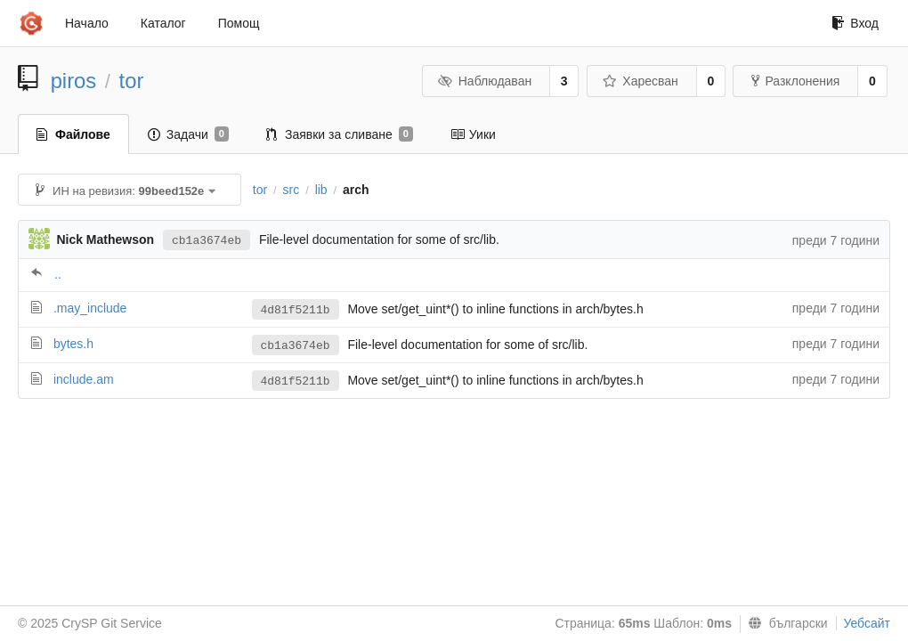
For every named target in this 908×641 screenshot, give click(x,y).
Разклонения (795, 81)
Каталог (163, 23)
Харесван (640, 81)
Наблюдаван (484, 81)
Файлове (73, 134)
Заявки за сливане (339, 134)
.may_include (90, 308)
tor (131, 81)
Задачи (188, 134)
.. (57, 274)
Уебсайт (867, 623)
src (291, 190)
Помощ (239, 23)
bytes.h (73, 344)
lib (321, 190)
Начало (87, 23)
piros (74, 81)
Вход (855, 23)
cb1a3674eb (206, 240)
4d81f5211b (295, 310)
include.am (83, 379)
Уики (473, 134)
